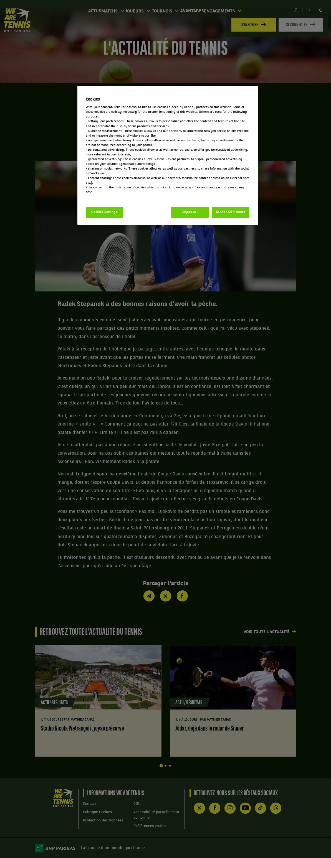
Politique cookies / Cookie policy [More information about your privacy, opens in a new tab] (110, 197)
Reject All (190, 212)
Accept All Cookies (230, 212)
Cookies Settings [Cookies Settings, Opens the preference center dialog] (104, 212)
